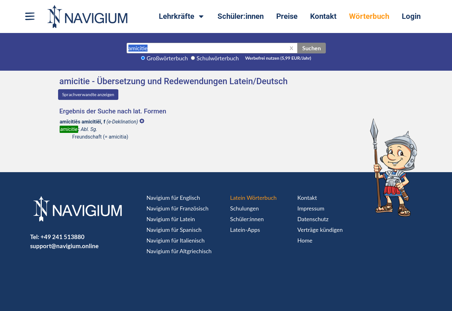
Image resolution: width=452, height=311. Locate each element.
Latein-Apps (245, 229)
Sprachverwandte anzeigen (88, 94)
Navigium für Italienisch (176, 240)
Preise (287, 16)
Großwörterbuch (167, 58)
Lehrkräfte (182, 16)
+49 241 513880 (62, 236)
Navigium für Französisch (178, 208)
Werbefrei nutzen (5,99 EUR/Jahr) (278, 58)
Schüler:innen (241, 16)
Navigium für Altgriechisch (179, 251)
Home (304, 240)
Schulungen (244, 208)
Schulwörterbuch (217, 58)
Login (411, 16)
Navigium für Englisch (173, 197)
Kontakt (323, 16)
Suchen (311, 48)
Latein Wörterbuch (253, 197)
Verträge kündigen (319, 229)
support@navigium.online (64, 245)
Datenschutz (312, 219)
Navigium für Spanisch (174, 229)
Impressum (310, 208)
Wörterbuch (369, 16)
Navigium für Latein (171, 219)
